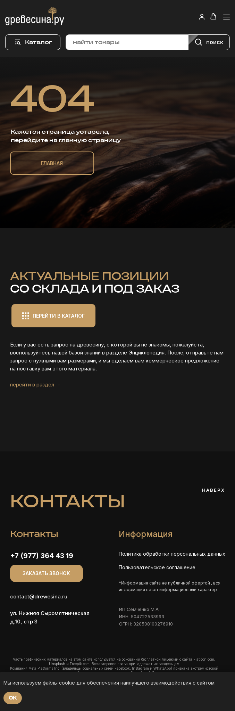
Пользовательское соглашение (157, 567)
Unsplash (57, 664)
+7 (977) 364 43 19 (41, 555)
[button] (202, 16)
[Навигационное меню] (226, 16)
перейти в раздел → (35, 384)
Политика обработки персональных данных (172, 554)
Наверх (213, 490)
